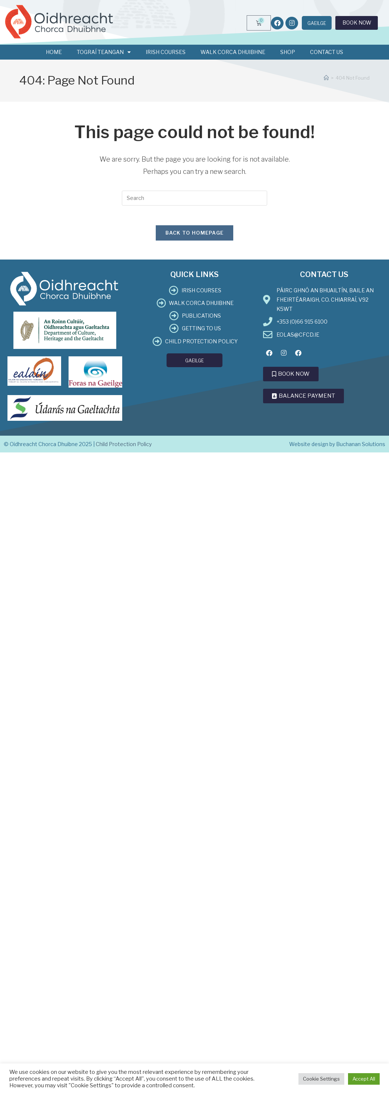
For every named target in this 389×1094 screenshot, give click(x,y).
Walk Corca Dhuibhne (232, 52)
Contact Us (326, 52)
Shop (287, 52)
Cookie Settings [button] (321, 1079)
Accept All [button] (363, 1079)
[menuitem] (310, 23)
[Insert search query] (194, 198)
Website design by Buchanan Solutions (337, 447)
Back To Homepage (194, 236)
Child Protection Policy (124, 447)
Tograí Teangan (104, 52)
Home (54, 52)
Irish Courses (166, 52)
